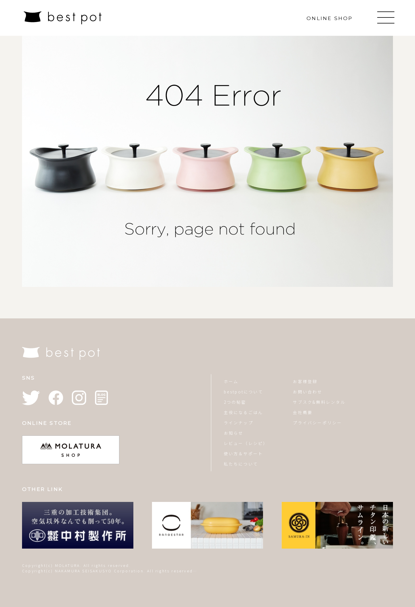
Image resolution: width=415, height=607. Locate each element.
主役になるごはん (243, 412)
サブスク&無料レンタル (319, 402)
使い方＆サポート (243, 453)
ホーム (231, 381)
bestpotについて (243, 392)
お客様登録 (305, 381)
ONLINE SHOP (330, 18)
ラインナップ (238, 422)
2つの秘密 (235, 402)
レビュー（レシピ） (246, 443)
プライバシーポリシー (317, 422)
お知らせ (234, 433)
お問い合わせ (307, 392)
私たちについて (241, 464)
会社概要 (303, 412)
